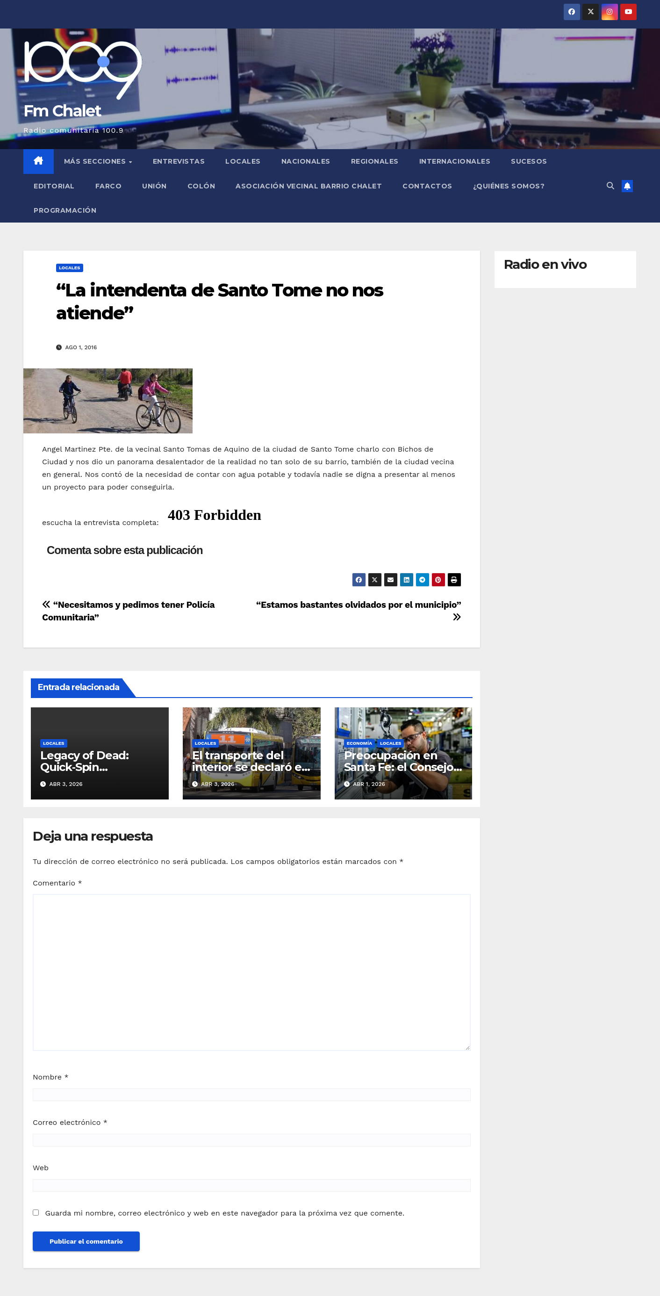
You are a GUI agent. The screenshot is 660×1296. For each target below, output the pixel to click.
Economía (359, 743)
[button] (610, 185)
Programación (65, 210)
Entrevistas (179, 161)
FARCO (108, 186)
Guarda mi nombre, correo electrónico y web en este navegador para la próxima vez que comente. (224, 1213)
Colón (201, 186)
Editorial (54, 186)
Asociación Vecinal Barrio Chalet (309, 186)
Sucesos (529, 161)
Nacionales (305, 161)
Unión (154, 186)
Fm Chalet (62, 111)
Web (41, 1167)
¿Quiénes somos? (509, 186)
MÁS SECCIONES (96, 161)
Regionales (375, 161)
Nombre (51, 1077)
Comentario (57, 882)
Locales (243, 161)
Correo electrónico (70, 1122)
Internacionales (455, 161)
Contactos (427, 186)
